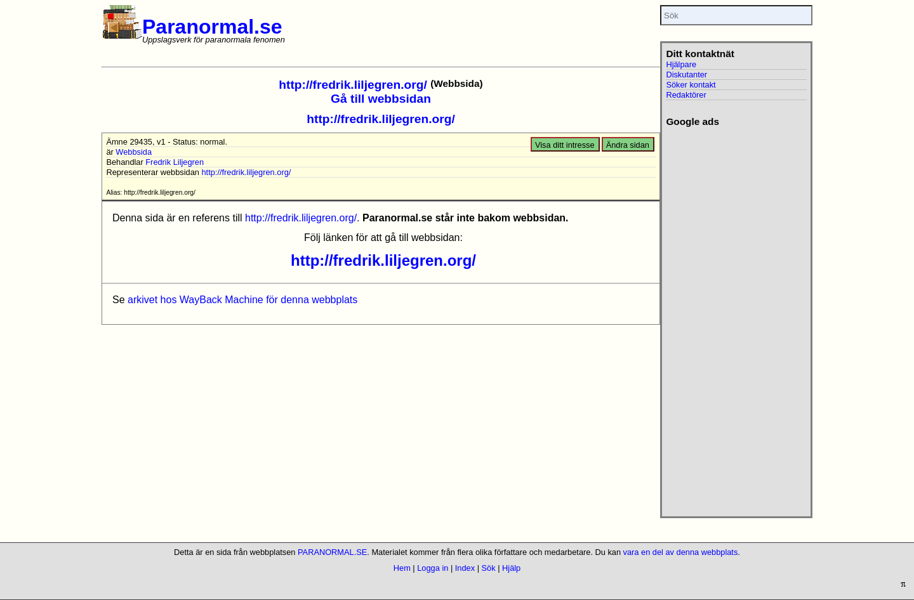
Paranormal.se (212, 26)
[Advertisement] (736, 317)
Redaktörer (686, 95)
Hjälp (511, 568)
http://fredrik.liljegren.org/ (353, 84)
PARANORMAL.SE (332, 552)
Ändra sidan (627, 145)
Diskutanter (686, 74)
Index (465, 568)
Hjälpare (681, 64)
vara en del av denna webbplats (680, 552)
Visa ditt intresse (565, 145)
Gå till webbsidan (381, 98)
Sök (489, 568)
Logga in (432, 568)
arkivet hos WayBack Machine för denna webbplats (242, 299)
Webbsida (134, 152)
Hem (402, 568)
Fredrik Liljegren (174, 162)
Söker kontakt (690, 84)
